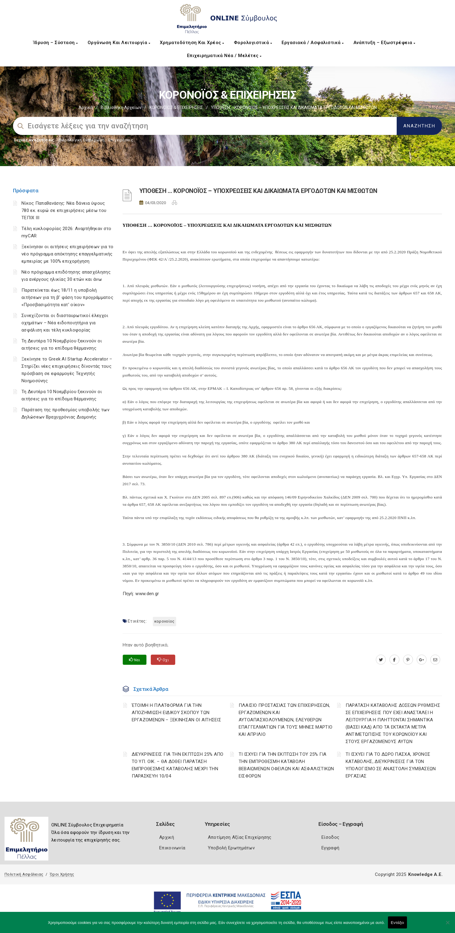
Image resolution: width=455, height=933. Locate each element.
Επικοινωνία (172, 848)
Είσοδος (330, 837)
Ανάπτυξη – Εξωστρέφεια (384, 42)
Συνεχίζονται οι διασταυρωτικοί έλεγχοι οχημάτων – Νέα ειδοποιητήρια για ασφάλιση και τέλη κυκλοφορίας (64, 323)
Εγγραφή (330, 848)
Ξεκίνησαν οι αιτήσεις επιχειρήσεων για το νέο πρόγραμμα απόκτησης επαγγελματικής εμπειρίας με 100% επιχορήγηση (67, 254)
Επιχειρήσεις (120, 140)
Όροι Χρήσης (62, 874)
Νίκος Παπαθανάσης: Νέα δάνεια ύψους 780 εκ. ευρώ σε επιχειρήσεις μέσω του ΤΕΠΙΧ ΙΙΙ (63, 210)
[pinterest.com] (408, 659)
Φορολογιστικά (253, 42)
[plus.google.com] (421, 659)
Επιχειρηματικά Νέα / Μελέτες (224, 55)
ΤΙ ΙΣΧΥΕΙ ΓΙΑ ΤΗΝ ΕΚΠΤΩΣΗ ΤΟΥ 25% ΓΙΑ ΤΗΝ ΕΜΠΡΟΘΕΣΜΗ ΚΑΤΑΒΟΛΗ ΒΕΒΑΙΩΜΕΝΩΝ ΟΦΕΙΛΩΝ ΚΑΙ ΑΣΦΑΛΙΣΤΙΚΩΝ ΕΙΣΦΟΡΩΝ (286, 765)
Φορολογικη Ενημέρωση (82, 140)
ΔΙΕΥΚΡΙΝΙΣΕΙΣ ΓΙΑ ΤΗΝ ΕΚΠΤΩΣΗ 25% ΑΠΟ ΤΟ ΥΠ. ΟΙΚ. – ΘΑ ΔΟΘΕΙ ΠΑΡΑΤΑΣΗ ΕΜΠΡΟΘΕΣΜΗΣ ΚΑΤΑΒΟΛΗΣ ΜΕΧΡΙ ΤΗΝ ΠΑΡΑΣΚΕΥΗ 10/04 (178, 765)
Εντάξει (397, 922)
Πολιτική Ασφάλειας (24, 874)
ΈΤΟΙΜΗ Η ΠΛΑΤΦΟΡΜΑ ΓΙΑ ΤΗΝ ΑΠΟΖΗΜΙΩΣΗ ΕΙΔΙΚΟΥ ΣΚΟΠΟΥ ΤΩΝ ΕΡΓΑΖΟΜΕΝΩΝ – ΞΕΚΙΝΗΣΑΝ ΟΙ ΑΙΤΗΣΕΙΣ (176, 713)
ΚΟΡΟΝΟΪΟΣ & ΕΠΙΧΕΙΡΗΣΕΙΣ (176, 107)
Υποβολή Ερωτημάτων (231, 848)
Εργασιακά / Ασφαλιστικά (313, 42)
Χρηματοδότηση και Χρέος (192, 42)
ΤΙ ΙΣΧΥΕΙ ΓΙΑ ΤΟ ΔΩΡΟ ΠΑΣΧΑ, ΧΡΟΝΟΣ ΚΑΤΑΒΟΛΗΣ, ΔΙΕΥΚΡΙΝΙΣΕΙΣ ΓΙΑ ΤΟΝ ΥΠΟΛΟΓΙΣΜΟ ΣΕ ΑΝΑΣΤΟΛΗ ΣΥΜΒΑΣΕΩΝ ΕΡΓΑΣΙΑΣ (391, 765)
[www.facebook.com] (394, 659)
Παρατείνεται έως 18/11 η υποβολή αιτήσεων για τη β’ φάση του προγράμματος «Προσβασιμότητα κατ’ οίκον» (67, 297)
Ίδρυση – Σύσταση (55, 42)
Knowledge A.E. (425, 874)
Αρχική (86, 107)
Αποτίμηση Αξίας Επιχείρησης (240, 837)
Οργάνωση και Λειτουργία (119, 42)
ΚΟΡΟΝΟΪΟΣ (164, 621)
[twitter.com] (381, 659)
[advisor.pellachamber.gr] (435, 659)
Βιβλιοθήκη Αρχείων (121, 107)
